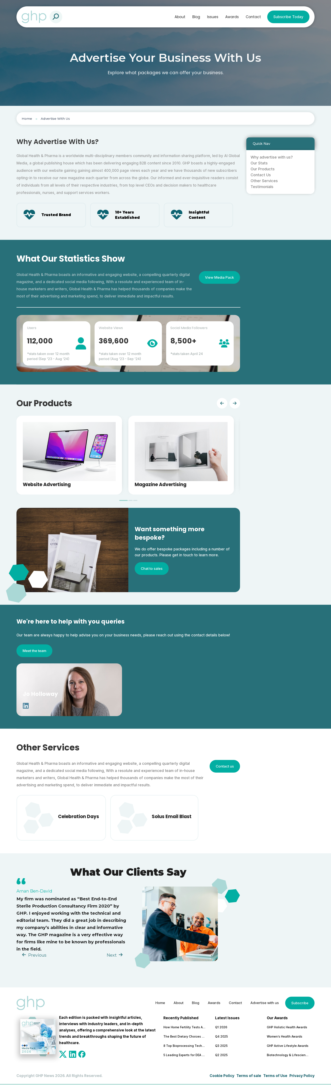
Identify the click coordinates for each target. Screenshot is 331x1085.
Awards (232, 16)
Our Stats (259, 163)
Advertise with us (263, 1003)
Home (27, 119)
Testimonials (262, 186)
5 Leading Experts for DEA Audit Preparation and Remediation (184, 1055)
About (180, 16)
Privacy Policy (302, 1076)
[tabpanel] (69, 455)
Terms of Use (275, 1076)
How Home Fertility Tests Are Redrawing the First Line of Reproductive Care (184, 1027)
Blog (196, 16)
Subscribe (299, 1003)
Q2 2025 (221, 1055)
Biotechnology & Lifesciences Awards (288, 1055)
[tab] (123, 500)
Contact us (224, 767)
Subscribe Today (288, 17)
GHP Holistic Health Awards (287, 1027)
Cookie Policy (222, 1076)
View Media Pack (219, 278)
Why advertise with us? (272, 157)
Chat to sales (152, 569)
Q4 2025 (221, 1037)
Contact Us (261, 175)
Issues (212, 16)
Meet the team (35, 651)
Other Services (264, 181)
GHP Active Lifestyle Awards (287, 1046)
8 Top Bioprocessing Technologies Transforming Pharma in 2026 (184, 1046)
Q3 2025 (221, 1046)
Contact (253, 16)
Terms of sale (248, 1076)
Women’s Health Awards (284, 1037)
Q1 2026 (221, 1027)
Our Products (263, 169)
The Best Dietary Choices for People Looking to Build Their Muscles (184, 1037)
